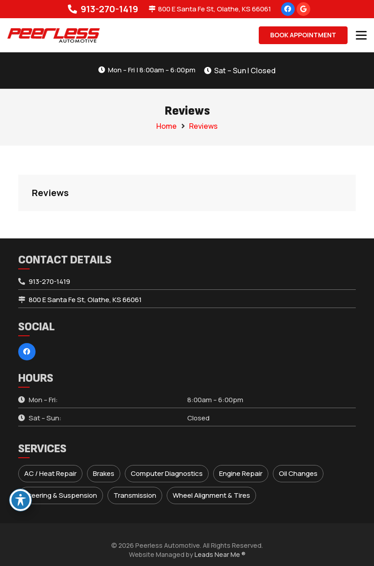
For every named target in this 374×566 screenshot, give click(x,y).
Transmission (134, 495)
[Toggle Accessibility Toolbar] (20, 500)
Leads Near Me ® (220, 554)
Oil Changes (298, 473)
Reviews (203, 126)
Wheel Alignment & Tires (211, 495)
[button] (361, 35)
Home (166, 126)
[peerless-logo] (53, 35)
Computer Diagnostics (167, 473)
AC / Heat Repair (50, 473)
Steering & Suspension (60, 495)
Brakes (103, 473)
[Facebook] (288, 9)
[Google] (303, 9)
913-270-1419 (49, 281)
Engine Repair (240, 473)
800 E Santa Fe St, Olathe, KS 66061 (85, 299)
